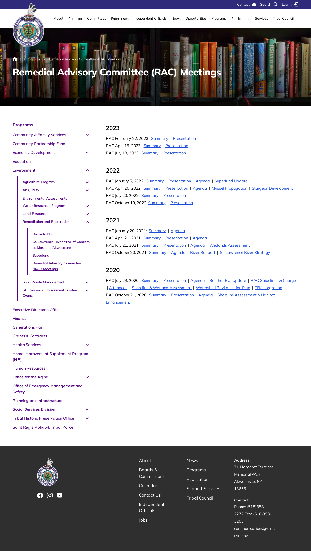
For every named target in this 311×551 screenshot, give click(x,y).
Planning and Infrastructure (37, 400)
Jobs (143, 521)
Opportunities (196, 18)
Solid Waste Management (43, 282)
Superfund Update (231, 180)
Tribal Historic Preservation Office (43, 418)
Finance (20, 318)
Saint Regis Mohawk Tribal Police (43, 427)
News (176, 19)
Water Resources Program (44, 205)
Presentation (184, 138)
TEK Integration (268, 287)
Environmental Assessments (45, 198)
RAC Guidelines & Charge (273, 280)
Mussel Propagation (229, 188)
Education (22, 161)
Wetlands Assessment (229, 245)
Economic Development (34, 152)
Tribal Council (283, 18)
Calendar (75, 19)
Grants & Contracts (30, 336)
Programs (218, 18)
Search (269, 4)
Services (261, 18)
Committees (96, 18)
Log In (290, 4)
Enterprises (120, 19)
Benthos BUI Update (227, 280)
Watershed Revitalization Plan (223, 287)
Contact (246, 4)
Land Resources (35, 213)
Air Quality (31, 190)
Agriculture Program (39, 182)
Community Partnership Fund (39, 143)
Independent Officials (150, 18)
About (58, 18)
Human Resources (29, 368)
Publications (240, 19)
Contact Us (150, 495)
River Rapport (202, 252)
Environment (24, 170)
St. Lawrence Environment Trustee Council (50, 293)
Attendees (118, 287)
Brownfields (42, 234)
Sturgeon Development (272, 188)
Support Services (204, 489)
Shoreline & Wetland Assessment (162, 287)
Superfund (41, 255)
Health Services (27, 344)
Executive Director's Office (36, 309)
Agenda (203, 180)
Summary (159, 138)
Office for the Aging (30, 377)
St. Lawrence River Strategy (245, 252)
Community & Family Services (39, 134)
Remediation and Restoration (46, 221)
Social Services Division (34, 409)
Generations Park (28, 327)
